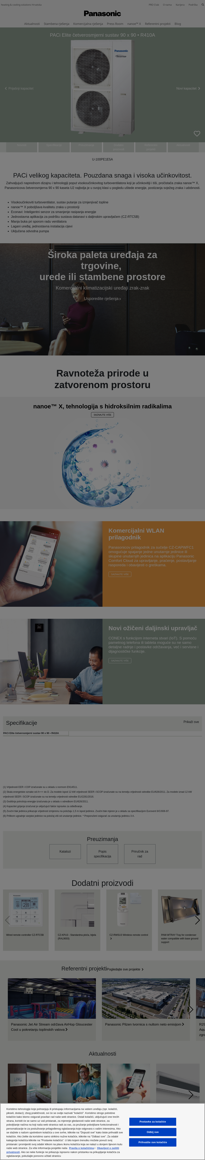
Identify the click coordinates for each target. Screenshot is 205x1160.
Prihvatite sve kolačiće (153, 1142)
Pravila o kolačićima (81, 1148)
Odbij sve (153, 1132)
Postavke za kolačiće (153, 1121)
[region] (102, 1131)
